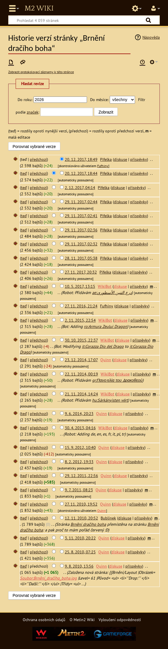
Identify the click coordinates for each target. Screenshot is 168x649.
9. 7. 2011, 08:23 (79, 489)
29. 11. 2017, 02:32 (81, 244)
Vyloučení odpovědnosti (120, 619)
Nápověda (151, 37)
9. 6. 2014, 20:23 (79, 413)
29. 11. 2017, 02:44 (81, 201)
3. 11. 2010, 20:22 (80, 538)
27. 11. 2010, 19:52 (81, 504)
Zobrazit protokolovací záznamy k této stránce (41, 72)
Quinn (101, 510)
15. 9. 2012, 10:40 (80, 447)
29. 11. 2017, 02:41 (81, 215)
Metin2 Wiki (38, 8)
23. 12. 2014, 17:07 (81, 359)
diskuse (120, 159)
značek (32, 112)
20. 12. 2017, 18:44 (81, 173)
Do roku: (25, 99)
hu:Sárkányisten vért (110, 400)
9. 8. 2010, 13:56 (79, 566)
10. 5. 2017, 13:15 (80, 286)
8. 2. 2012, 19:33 (79, 461)
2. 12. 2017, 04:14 (80, 187)
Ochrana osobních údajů (44, 619)
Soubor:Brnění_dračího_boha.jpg (48, 578)
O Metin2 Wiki (82, 619)
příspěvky (138, 159)
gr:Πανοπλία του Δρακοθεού (117, 380)
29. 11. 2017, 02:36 (81, 230)
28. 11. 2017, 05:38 (81, 258)
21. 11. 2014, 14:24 (81, 394)
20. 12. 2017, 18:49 (81, 159)
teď (24, 173)
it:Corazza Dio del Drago (103, 346)
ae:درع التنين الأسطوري (112, 292)
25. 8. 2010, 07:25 (80, 551)
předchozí (38, 159)
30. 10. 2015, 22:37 (81, 340)
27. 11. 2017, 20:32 (81, 272)
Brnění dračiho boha (88, 524)
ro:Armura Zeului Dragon (105, 326)
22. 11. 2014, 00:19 (81, 374)
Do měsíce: (99, 99)
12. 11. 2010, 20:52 (81, 518)
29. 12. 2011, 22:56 (81, 475)
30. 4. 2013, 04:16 (80, 427)
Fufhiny (102, 166)
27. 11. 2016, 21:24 (81, 306)
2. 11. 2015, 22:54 (80, 320)
